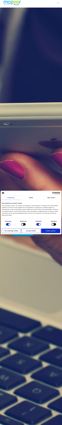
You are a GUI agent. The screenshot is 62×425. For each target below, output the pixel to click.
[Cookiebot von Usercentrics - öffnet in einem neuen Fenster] (53, 193)
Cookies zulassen (51, 230)
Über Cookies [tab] (51, 197)
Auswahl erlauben (31, 230)
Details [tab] (31, 197)
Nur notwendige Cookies (11, 230)
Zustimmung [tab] (10, 197)
